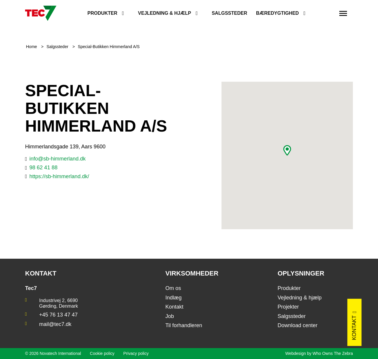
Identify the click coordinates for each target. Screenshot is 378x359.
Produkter (102, 13)
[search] (327, 13)
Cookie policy (102, 353)
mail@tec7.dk (55, 324)
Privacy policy (136, 353)
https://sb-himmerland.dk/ (59, 176)
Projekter (288, 307)
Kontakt (174, 307)
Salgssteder (229, 13)
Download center (297, 325)
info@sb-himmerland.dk (58, 159)
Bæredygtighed (277, 13)
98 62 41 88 (44, 168)
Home (32, 46)
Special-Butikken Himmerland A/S (108, 46)
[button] (287, 150)
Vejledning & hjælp (164, 13)
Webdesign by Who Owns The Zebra (319, 353)
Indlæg (173, 298)
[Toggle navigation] (343, 13)
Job (169, 316)
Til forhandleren (183, 325)
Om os (173, 288)
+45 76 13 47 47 (58, 315)
